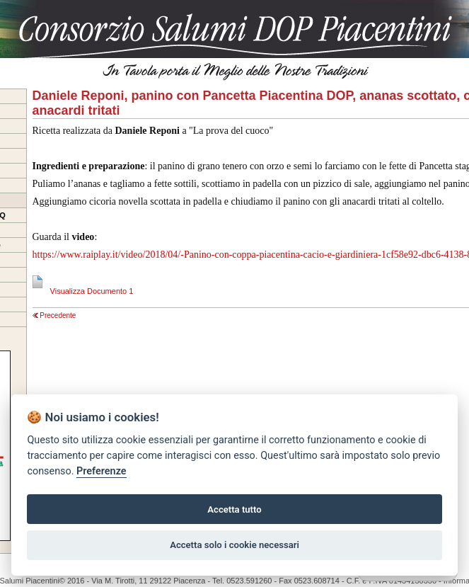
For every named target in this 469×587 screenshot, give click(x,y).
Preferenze (101, 471)
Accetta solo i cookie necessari (234, 545)
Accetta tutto (234, 509)
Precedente (54, 315)
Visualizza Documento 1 (83, 291)
